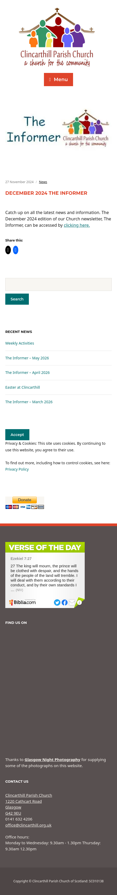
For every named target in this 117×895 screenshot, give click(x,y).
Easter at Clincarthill (22, 387)
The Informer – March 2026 (29, 401)
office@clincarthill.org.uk (28, 825)
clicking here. (77, 225)
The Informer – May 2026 (27, 357)
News (43, 182)
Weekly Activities (19, 343)
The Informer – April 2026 (27, 372)
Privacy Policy (17, 469)
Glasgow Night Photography (52, 759)
